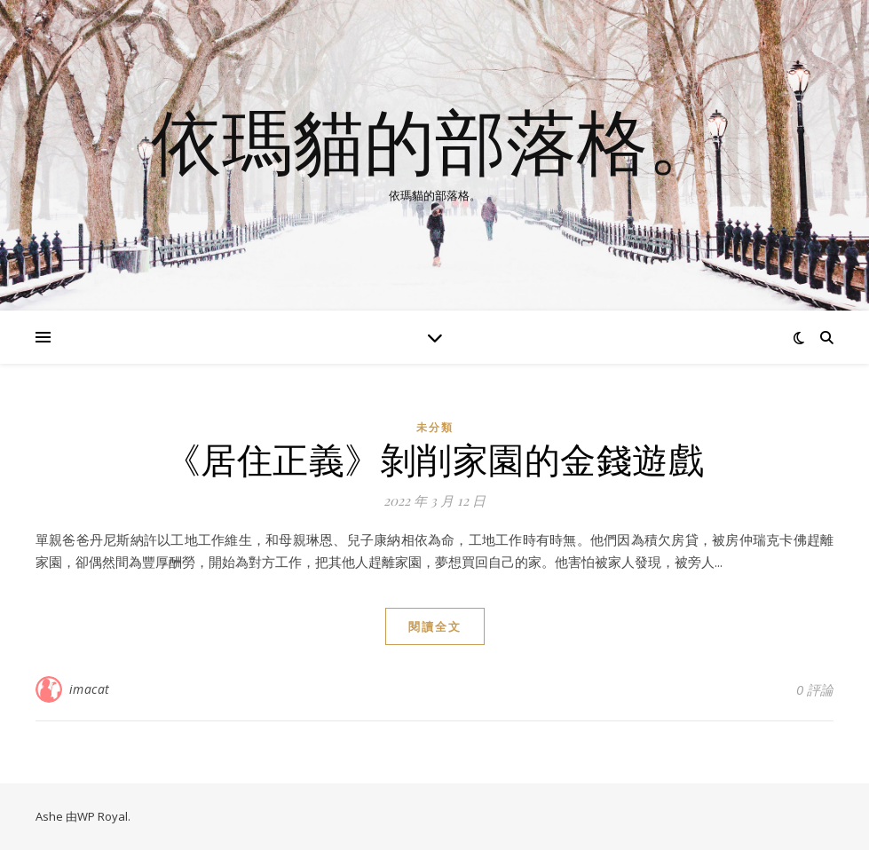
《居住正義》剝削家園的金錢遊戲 (435, 458)
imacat (89, 689)
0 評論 (814, 689)
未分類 (435, 427)
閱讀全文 (435, 626)
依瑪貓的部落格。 (435, 140)
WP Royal (102, 816)
